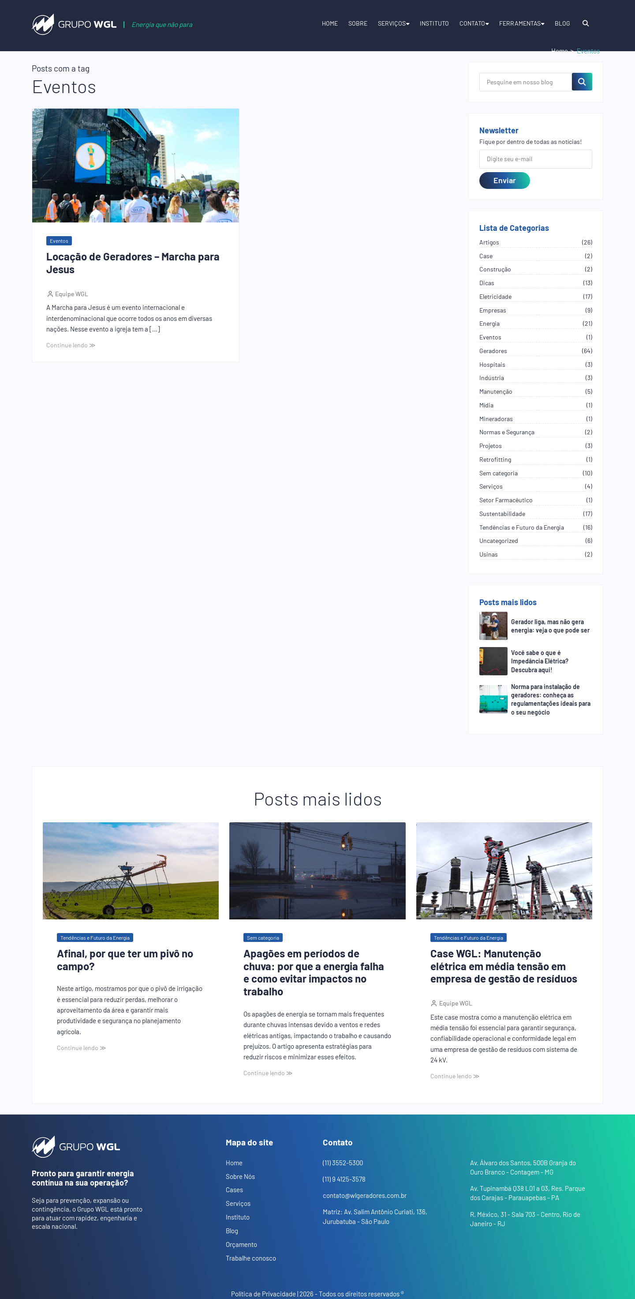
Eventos (59, 240)
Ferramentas (520, 23)
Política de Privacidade (263, 1294)
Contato (472, 23)
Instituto (434, 23)
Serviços (392, 23)
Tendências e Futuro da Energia (95, 937)
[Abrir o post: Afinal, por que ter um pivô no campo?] (131, 870)
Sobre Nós (240, 1176)
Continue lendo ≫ (71, 345)
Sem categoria (263, 937)
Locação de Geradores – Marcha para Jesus (133, 262)
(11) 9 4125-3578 (344, 1179)
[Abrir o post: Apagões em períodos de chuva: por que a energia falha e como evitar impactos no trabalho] (317, 870)
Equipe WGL (71, 293)
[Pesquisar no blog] (582, 81)
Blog (562, 23)
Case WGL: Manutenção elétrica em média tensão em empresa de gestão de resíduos (503, 966)
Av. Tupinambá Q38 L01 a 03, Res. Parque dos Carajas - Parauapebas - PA (527, 1192)
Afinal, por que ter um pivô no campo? (125, 959)
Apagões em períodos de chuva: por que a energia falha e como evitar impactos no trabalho (313, 972)
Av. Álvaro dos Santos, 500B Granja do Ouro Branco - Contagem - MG (523, 1167)
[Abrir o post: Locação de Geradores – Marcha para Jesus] (135, 166)
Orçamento (241, 1244)
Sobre (357, 23)
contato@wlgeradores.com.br (365, 1195)
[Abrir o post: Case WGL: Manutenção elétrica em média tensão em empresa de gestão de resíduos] (504, 870)
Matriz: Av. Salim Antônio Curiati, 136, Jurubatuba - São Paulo (375, 1216)
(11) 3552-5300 (343, 1163)
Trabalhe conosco (251, 1258)
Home (330, 23)
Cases (234, 1190)
